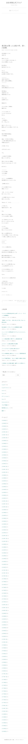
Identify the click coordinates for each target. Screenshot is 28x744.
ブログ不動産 (4, 405)
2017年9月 (4, 679)
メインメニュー (14, 10)
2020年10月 (4, 610)
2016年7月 (4, 719)
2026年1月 (4, 429)
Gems (3, 393)
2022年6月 (4, 553)
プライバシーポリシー (19, 739)
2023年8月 (4, 512)
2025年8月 (4, 443)
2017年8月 (4, 682)
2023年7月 (4, 515)
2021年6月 (4, 587)
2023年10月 (4, 506)
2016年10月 (4, 711)
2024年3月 (4, 492)
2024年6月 (4, 483)
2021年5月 (4, 590)
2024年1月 (4, 498)
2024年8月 (4, 478)
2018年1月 (4, 671)
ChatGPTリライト (5, 387)
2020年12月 (4, 604)
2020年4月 (4, 627)
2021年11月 (4, 573)
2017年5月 (4, 691)
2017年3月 (4, 696)
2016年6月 (4, 722)
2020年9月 (4, 613)
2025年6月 (4, 449)
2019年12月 (4, 639)
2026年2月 (4, 426)
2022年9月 (4, 544)
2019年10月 (4, 642)
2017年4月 (4, 694)
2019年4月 (4, 648)
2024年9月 (4, 475)
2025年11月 (4, 434)
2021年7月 (4, 584)
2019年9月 (4, 645)
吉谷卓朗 (15, 50)
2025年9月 (4, 440)
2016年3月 (4, 728)
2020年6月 (4, 622)
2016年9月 (4, 714)
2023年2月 (4, 529)
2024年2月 (4, 495)
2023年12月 (4, 501)
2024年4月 (4, 489)
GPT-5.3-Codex (5, 396)
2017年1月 (4, 702)
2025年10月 (4, 437)
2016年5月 (4, 725)
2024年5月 (4, 486)
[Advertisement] (14, 29)
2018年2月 (4, 668)
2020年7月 (4, 619)
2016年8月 (4, 717)
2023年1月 (4, 532)
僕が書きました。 (9, 294)
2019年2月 (4, 650)
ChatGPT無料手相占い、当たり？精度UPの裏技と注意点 (14, 358)
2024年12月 (4, 466)
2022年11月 (4, 538)
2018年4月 (4, 662)
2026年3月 (4, 423)
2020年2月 (4, 633)
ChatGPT (3, 384)
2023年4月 (4, 524)
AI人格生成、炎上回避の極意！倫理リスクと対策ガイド (13, 363)
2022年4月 (4, 558)
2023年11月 (4, 504)
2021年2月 (4, 599)
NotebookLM (4, 402)
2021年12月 (4, 570)
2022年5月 (4, 555)
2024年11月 (4, 469)
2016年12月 (4, 705)
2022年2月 (4, 564)
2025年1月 (4, 463)
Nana (3, 399)
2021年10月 (4, 576)
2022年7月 (4, 550)
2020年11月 (4, 607)
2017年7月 (4, 685)
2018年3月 (4, 665)
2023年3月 (4, 527)
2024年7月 (4, 480)
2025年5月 (4, 452)
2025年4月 (4, 455)
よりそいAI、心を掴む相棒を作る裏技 (10, 343)
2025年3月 (4, 457)
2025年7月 (4, 446)
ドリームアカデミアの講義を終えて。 (7, 301)
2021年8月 (4, 581)
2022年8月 (4, 547)
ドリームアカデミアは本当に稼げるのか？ (11, 348)
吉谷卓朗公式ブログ (14, 2)
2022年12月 (4, 535)
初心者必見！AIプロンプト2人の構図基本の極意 (12, 327)
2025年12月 (4, 432)
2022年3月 (4, 561)
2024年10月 (4, 472)
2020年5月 (4, 624)
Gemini (3, 390)
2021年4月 (4, 593)
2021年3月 (4, 596)
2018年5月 (4, 659)
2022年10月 (4, 541)
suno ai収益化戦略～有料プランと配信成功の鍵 (12, 338)
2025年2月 (4, 460)
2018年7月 (4, 656)
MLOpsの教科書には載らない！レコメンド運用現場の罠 (14, 353)
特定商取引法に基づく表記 (9, 739)
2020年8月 (4, 616)
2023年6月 (4, 518)
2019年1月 (4, 653)
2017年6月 (4, 688)
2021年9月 (4, 578)
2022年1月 (4, 567)
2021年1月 (4, 601)
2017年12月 (4, 673)
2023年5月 (4, 521)
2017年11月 (4, 676)
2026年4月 (4, 420)
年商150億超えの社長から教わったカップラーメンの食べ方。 (20, 301)
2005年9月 (4, 731)
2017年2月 (4, 699)
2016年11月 (4, 708)
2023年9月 (4, 509)
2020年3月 (4, 630)
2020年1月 (4, 636)
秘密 (3, 410)
